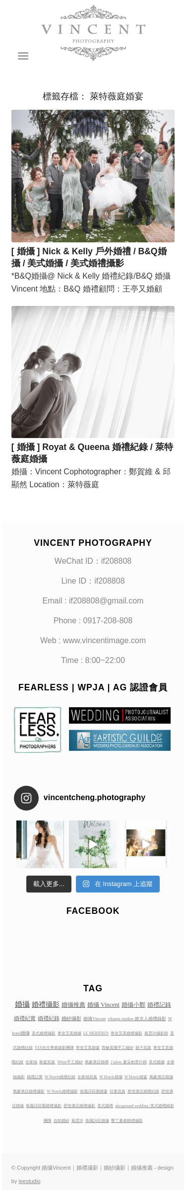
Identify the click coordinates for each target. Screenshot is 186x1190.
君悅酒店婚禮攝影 (79, 1106)
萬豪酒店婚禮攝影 (29, 1091)
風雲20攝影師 (156, 1033)
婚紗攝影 (71, 1018)
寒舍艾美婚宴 (88, 1047)
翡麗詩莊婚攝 (97, 1120)
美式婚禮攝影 (44, 1033)
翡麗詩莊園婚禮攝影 (44, 1106)
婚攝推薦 (73, 1004)
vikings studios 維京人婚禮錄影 (137, 1018)
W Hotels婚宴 (135, 1077)
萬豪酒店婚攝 (161, 1077)
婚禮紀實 (25, 1018)
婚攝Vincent (94, 1018)
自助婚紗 (61, 1120)
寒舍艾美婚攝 (69, 1033)
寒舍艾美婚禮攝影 (126, 1033)
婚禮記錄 (159, 1005)
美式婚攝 (157, 1062)
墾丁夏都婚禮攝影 (127, 1120)
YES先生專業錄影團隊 (54, 1047)
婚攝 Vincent (103, 1004)
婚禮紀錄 (49, 1018)
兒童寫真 (117, 1091)
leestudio (30, 1181)
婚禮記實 (35, 1077)
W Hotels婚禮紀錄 (60, 1077)
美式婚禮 (105, 1106)
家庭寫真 (47, 1062)
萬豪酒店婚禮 (97, 1062)
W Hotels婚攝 (110, 1077)
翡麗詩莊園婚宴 (94, 1091)
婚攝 (22, 1004)
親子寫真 (143, 1047)
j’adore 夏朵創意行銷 (129, 1062)
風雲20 (77, 1120)
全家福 (31, 1062)
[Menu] (22, 56)
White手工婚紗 (70, 1062)
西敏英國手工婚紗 (117, 1047)
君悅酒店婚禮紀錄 (143, 1091)
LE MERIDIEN (96, 1033)
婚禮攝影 (46, 1004)
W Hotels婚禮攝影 (62, 1091)
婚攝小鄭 (133, 1005)
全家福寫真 (87, 1077)
